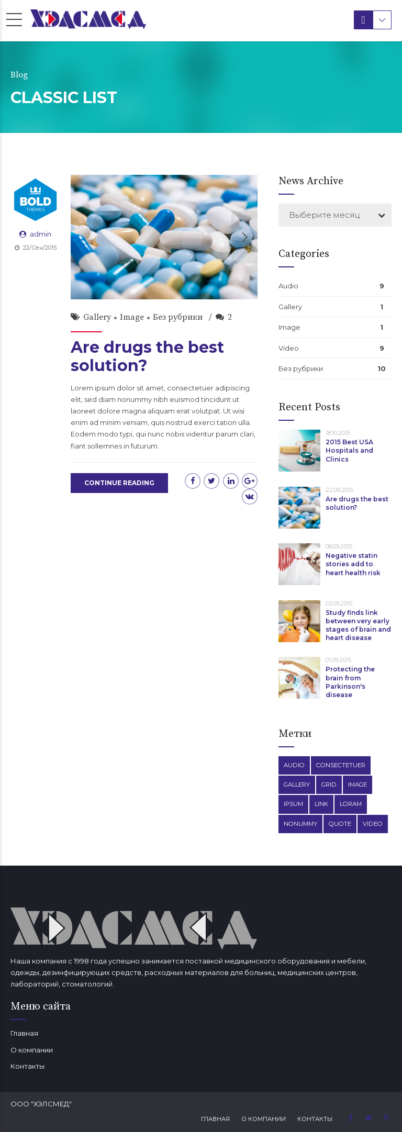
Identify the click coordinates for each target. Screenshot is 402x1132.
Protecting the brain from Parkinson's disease (350, 682)
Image (132, 317)
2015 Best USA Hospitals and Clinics (349, 450)
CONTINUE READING (119, 483)
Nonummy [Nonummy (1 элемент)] (300, 823)
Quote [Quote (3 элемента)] (340, 823)
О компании (31, 1050)
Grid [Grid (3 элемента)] (329, 784)
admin (40, 234)
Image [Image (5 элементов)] (357, 784)
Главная (24, 1033)
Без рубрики (178, 317)
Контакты (27, 1066)
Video (288, 348)
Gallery (97, 317)
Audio (288, 286)
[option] (164, 237)
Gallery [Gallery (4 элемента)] (297, 784)
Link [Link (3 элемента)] (321, 804)
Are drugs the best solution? (147, 356)
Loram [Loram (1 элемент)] (351, 804)
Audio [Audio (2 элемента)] (294, 765)
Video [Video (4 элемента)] (373, 823)
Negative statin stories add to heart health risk (353, 564)
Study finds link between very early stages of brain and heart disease (358, 625)
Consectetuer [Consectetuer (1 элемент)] (340, 765)
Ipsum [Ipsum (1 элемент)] (293, 804)
